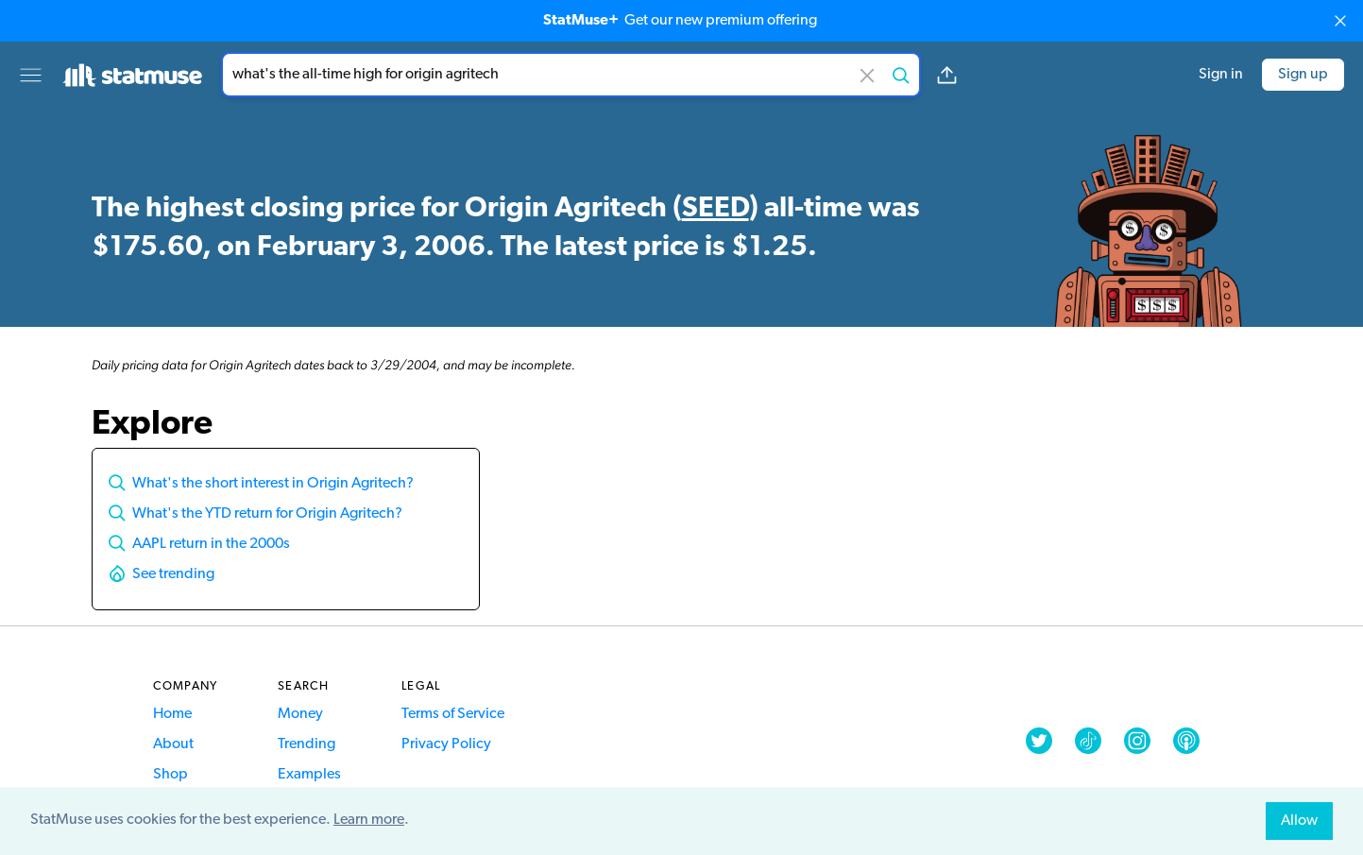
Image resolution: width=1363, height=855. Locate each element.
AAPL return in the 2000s (211, 544)
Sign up (1303, 74)
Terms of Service (452, 714)
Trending (306, 744)
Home (172, 714)
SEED (715, 209)
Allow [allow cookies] (1299, 821)
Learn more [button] (368, 820)
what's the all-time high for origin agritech (571, 74)
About (173, 744)
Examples (309, 774)
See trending (173, 574)
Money (300, 714)
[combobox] (571, 74)
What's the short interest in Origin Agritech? (273, 483)
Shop (170, 774)
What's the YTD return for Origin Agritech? (267, 514)
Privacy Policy (446, 744)
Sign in (1221, 74)
